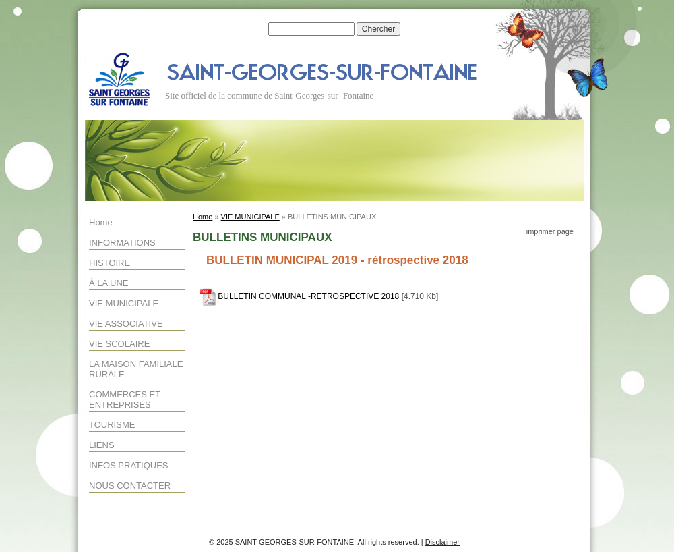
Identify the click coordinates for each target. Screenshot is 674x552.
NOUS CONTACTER (130, 485)
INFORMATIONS (122, 243)
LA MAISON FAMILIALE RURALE (136, 369)
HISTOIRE (109, 263)
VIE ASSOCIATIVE (126, 324)
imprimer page (550, 231)
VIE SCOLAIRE (119, 344)
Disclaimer (442, 542)
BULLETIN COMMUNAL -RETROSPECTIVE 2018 (308, 296)
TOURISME (112, 425)
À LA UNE (109, 283)
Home (101, 222)
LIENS (102, 445)
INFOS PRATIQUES (128, 465)
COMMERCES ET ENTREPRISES (124, 399)
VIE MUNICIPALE (123, 303)
